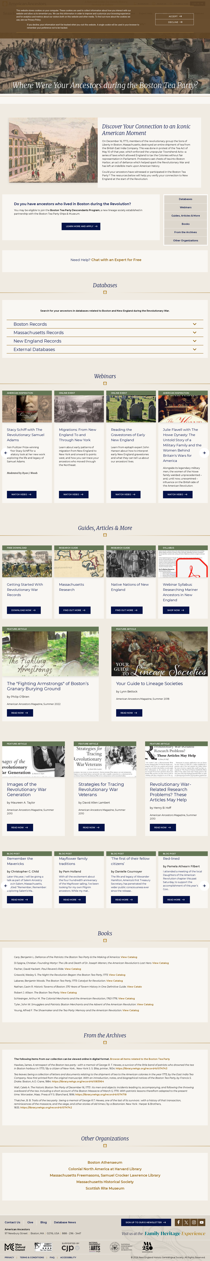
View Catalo (134, 986)
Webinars (186, 207)
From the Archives (185, 232)
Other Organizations (185, 240)
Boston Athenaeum (105, 1162)
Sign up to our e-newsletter (144, 1222)
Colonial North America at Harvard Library (105, 1169)
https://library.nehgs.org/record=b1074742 (46, 1107)
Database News (65, 1222)
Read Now (17, 713)
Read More (69, 899)
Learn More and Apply (79, 226)
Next (204, 453)
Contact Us (12, 1222)
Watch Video (19, 494)
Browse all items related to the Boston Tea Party (140, 1059)
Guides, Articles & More (185, 215)
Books (186, 224)
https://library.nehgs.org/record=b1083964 (78, 1081)
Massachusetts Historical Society (105, 1182)
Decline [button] (173, 22)
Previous (6, 453)
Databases (185, 199)
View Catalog (129, 957)
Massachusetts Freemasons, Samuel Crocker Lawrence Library (105, 1175)
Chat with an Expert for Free (116, 260)
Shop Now (173, 610)
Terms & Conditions (32, 1257)
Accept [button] (173, 16)
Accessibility (68, 1257)
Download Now (21, 610)
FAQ (52, 1257)
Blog (43, 1222)
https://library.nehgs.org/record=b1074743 (141, 1068)
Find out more (72, 610)
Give (30, 1222)
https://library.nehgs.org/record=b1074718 (101, 1094)
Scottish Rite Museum (105, 1188)
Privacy (9, 1257)
